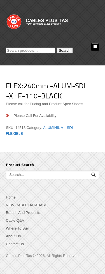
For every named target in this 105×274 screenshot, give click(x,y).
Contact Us (15, 244)
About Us (13, 236)
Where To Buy (17, 228)
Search (65, 50)
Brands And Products (23, 213)
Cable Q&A (15, 220)
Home (11, 197)
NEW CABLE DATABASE (26, 205)
